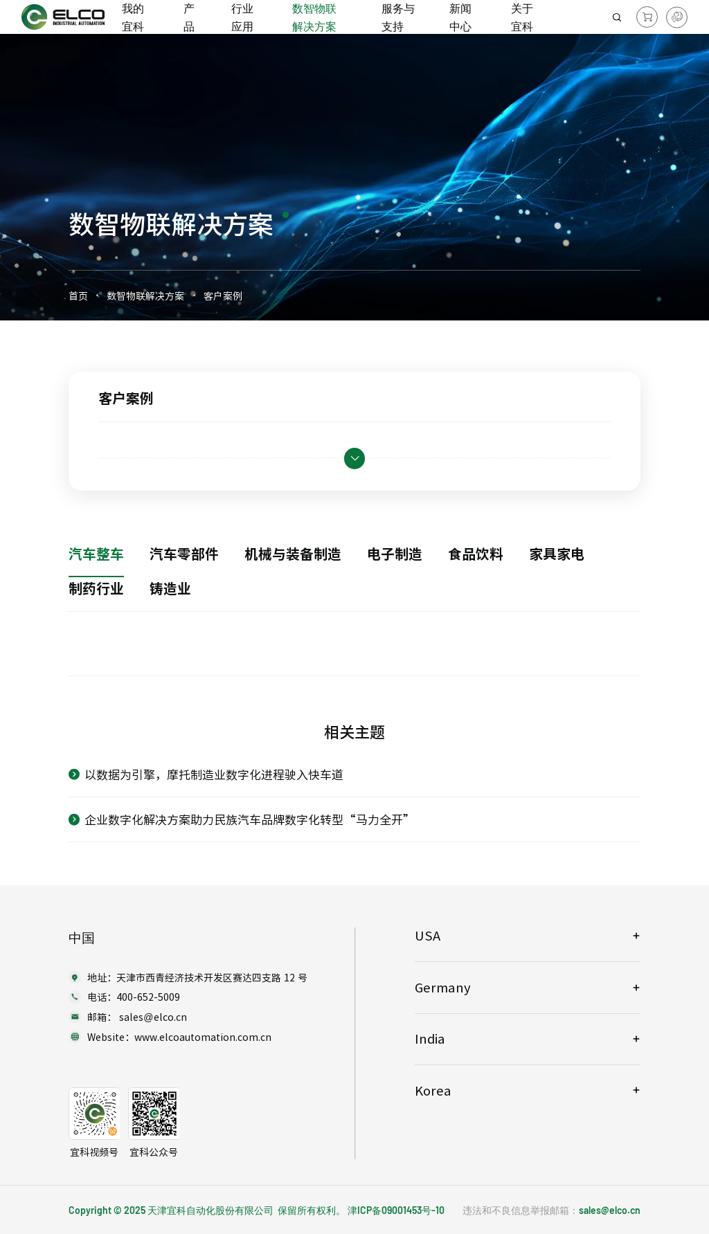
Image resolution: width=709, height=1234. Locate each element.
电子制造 (394, 553)
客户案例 (223, 295)
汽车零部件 (184, 553)
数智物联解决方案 (145, 295)
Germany (443, 987)
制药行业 (96, 588)
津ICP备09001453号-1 (393, 1210)
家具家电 (556, 553)
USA (427, 935)
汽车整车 (96, 553)
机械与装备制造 (292, 553)
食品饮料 (475, 553)
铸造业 (170, 588)
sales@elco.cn (609, 1210)
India (430, 1038)
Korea (433, 1090)
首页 (78, 295)
